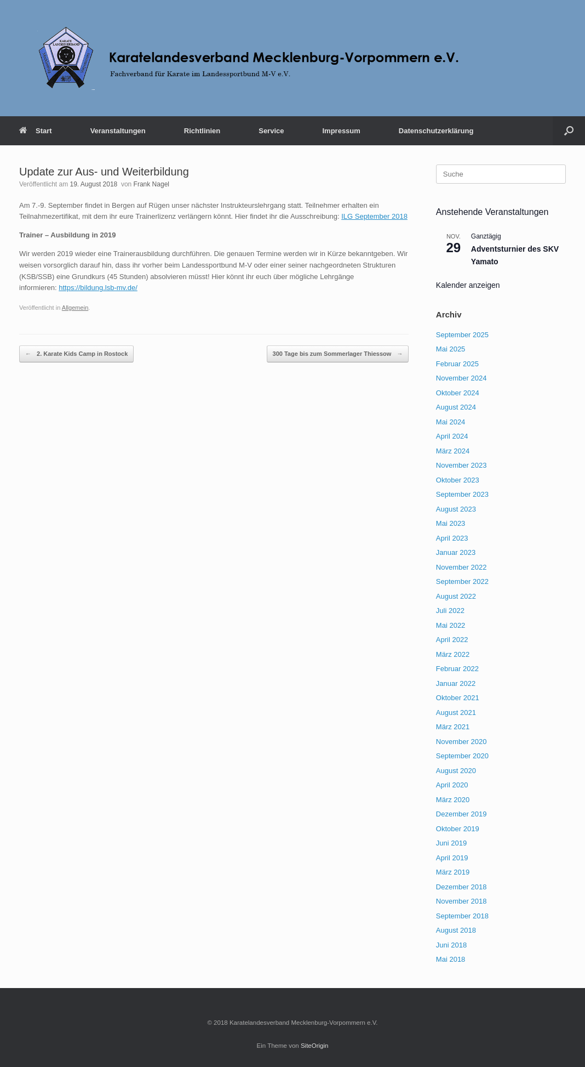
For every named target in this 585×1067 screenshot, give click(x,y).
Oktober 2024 (457, 393)
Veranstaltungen (118, 131)
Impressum (341, 131)
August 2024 (456, 407)
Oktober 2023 (457, 480)
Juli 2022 (450, 610)
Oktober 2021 (457, 698)
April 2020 (452, 785)
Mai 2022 (450, 625)
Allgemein (75, 307)
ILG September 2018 (374, 216)
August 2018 (456, 930)
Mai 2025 (450, 349)
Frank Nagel (151, 184)
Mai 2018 (450, 959)
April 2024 (452, 436)
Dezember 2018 (461, 887)
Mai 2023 (450, 523)
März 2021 (452, 727)
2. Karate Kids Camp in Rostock (76, 354)
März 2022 (452, 654)
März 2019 (452, 872)
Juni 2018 (451, 945)
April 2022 (452, 639)
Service (271, 131)
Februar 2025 (457, 364)
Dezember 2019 (461, 814)
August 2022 (456, 596)
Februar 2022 (457, 669)
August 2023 (456, 509)
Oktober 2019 (457, 829)
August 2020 (456, 771)
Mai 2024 (450, 422)
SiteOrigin (315, 1045)
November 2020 (461, 741)
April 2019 (452, 858)
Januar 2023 (455, 552)
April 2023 (452, 538)
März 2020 (452, 800)
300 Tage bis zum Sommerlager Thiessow (338, 354)
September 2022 (462, 581)
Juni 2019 (451, 843)
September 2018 (462, 916)
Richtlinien (202, 131)
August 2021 (456, 712)
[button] (569, 130)
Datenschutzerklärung (436, 131)
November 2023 (461, 465)
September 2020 (462, 756)
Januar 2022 (455, 683)
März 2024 (452, 451)
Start (35, 131)
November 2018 (461, 901)
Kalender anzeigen (468, 285)
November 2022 (461, 567)
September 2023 (462, 494)
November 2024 (461, 378)
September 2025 (462, 335)
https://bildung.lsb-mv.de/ (98, 287)
